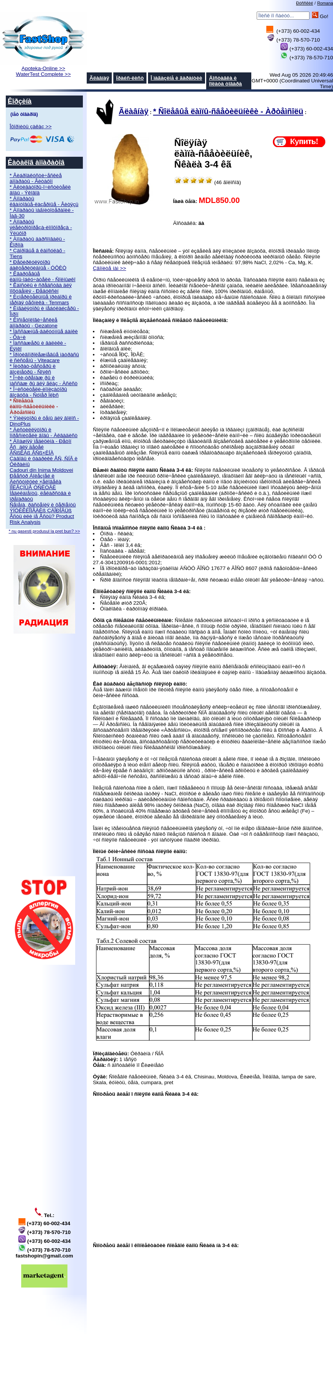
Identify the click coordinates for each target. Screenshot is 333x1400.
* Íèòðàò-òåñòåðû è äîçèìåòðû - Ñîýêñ (33, 369)
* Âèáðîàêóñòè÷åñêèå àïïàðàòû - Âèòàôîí (36, 178)
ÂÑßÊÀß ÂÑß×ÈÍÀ (32, 453)
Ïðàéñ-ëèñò (130, 78)
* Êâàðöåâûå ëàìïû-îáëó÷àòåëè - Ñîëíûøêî (43, 276)
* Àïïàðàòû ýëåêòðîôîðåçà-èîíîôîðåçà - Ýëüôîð (41, 227)
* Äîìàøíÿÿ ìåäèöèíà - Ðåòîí (40, 441)
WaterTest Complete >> (43, 74)
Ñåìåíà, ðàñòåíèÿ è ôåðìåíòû (43, 505)
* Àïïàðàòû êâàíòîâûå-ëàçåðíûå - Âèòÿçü (44, 201)
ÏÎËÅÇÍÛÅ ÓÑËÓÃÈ (33, 487)
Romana (325, 3)
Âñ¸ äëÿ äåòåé (27, 447)
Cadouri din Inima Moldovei (41, 470)
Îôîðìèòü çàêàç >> (31, 126)
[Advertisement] (44, 754)
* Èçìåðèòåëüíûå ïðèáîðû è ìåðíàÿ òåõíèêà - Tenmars (41, 299)
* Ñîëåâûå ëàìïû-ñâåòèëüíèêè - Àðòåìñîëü (228, 111)
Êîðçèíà (20, 101)
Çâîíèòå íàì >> (109, 268)
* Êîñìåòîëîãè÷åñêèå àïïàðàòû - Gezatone (33, 323)
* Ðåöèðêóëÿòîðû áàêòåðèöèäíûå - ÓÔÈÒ (38, 265)
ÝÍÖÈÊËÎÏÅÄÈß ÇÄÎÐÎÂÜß (41, 510)
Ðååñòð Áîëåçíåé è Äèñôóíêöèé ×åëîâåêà (35, 479)
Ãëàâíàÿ (99, 78)
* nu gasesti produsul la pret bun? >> (44, 531)
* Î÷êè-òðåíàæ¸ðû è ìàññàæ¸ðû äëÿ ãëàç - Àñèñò (43, 380)
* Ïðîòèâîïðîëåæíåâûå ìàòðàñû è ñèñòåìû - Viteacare (44, 357)
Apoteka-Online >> (43, 68)
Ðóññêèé (304, 3)
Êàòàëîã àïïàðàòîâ (36, 162)
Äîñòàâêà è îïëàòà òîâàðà (225, 81)
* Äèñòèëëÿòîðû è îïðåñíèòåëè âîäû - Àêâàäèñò (43, 432)
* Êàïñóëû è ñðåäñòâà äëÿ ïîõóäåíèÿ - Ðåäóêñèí (41, 288)
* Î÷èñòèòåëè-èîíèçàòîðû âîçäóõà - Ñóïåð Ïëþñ (38, 392)
